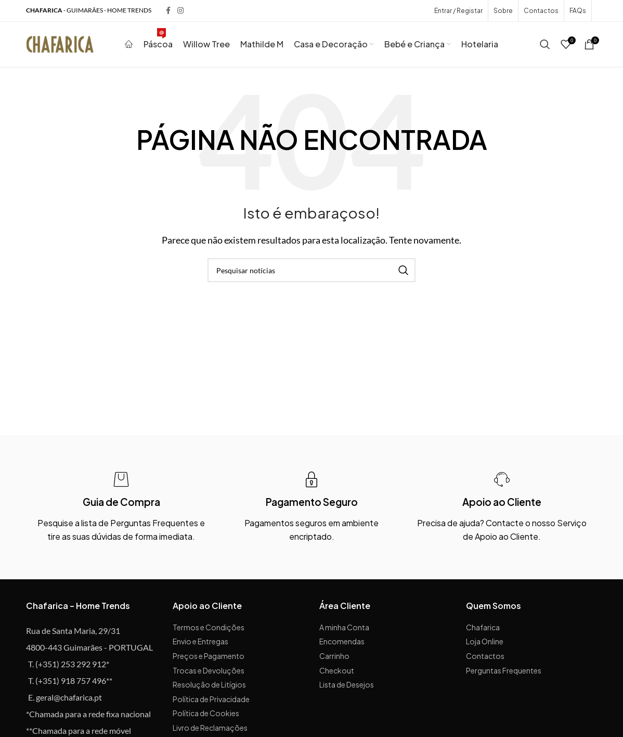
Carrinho (334, 658)
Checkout (336, 673)
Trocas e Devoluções (208, 673)
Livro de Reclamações (210, 730)
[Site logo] (60, 44)
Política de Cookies (206, 716)
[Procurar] (545, 45)
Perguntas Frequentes (503, 673)
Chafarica (483, 629)
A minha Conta (344, 629)
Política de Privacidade (211, 701)
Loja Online (484, 644)
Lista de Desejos (346, 687)
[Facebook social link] (168, 11)
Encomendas (342, 644)
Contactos (485, 658)
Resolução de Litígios (209, 687)
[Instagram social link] (180, 11)
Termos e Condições (208, 629)
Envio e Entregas (200, 644)
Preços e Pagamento (208, 658)
